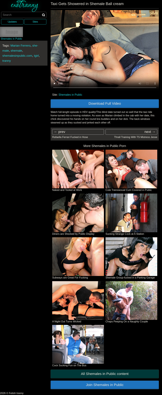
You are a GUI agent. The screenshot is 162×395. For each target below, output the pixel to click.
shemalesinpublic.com (17, 55)
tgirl (36, 55)
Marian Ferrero (20, 45)
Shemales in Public (70, 94)
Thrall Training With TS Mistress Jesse (135, 137)
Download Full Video (105, 103)
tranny (6, 60)
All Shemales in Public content (104, 374)
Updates (12, 21)
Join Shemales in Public (105, 385)
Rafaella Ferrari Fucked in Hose (70, 137)
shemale (16, 50)
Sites (35, 21)
